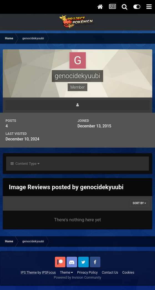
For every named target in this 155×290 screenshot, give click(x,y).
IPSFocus (49, 272)
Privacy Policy (87, 272)
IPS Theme (29, 272)
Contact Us (110, 272)
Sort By (139, 203)
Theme (66, 272)
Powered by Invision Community (77, 277)
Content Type (25, 163)
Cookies (128, 272)
